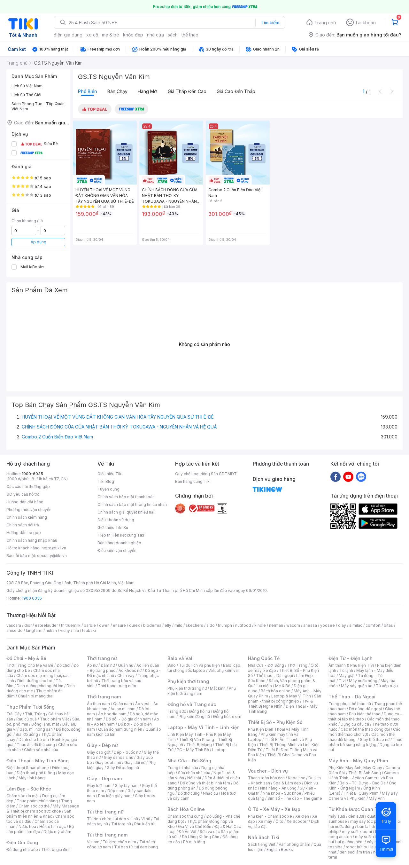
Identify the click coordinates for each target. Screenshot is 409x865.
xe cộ (92, 34)
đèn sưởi (356, 816)
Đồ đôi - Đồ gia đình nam (128, 719)
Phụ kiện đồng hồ (194, 716)
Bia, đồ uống (27, 734)
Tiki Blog (105, 481)
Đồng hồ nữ (199, 711)
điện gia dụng (68, 34)
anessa (310, 625)
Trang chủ (325, 22)
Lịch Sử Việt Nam (27, 85)
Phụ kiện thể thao (365, 714)
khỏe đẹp (133, 34)
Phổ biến (87, 91)
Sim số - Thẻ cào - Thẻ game (294, 798)
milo (178, 625)
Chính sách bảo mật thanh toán (126, 496)
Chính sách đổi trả (22, 525)
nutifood (243, 625)
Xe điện (302, 816)
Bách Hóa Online (186, 809)
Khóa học (296, 777)
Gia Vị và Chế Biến (194, 826)
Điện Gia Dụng (22, 842)
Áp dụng (38, 242)
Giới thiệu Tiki (109, 473)
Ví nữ (145, 818)
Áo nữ (92, 665)
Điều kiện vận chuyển (116, 550)
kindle (260, 625)
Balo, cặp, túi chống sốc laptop (204, 668)
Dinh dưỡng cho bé (34, 680)
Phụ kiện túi (144, 824)
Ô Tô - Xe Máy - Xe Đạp (274, 809)
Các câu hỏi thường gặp (28, 486)
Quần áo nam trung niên (120, 729)
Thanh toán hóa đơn (266, 777)
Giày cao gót (99, 752)
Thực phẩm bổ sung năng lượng (365, 742)
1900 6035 (32, 598)
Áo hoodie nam (112, 714)
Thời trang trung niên (117, 685)
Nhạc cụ (210, 793)
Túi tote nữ (121, 824)
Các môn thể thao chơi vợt (364, 732)
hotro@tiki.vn (54, 548)
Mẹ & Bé (282, 685)
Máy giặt (347, 675)
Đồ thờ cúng (189, 793)
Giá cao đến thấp (236, 91)
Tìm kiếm (270, 22)
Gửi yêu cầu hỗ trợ (22, 494)
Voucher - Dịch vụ (268, 771)
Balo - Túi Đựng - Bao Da (363, 783)
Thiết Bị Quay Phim (361, 793)
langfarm (34, 630)
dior (28, 625)
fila (76, 630)
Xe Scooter (297, 821)
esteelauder (46, 625)
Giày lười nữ (134, 762)
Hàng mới (148, 91)
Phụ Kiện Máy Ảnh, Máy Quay (355, 767)
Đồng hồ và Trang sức (191, 704)
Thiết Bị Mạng (199, 744)
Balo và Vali (180, 658)
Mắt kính (218, 688)
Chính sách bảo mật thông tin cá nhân (132, 504)
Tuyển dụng (108, 489)
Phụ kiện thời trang (188, 681)
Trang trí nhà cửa (182, 767)
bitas (388, 625)
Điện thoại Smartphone (27, 767)
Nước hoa (27, 826)
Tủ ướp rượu (387, 685)
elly (168, 625)
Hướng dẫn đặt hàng (24, 501)
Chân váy (126, 675)
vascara (13, 625)
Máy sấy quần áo (357, 685)
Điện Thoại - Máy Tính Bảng (37, 760)
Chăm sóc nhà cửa (41, 749)
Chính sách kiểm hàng (26, 517)
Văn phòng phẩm (294, 844)
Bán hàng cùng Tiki (193, 481)
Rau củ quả (26, 719)
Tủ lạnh (346, 670)
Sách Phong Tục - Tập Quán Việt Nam (38, 106)
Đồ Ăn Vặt (188, 831)
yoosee (327, 625)
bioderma (152, 625)
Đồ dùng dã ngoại (365, 708)
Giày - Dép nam (104, 778)
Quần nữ (125, 665)
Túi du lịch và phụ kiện (199, 665)
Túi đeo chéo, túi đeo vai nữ (112, 818)
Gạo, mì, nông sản (36, 729)
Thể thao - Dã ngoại (274, 675)
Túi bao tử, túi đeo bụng (136, 847)
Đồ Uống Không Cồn (200, 836)
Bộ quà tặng (194, 841)
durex (134, 625)
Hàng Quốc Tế (264, 658)
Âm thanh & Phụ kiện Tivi (351, 665)
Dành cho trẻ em (34, 739)
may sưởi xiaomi (357, 831)
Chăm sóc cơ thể (34, 806)
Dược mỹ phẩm (57, 831)
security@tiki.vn (52, 555)
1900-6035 (32, 473)
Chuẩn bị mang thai (35, 696)
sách (173, 34)
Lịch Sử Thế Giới (26, 94)
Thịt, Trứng (35, 714)
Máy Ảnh (377, 798)
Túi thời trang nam (107, 834)
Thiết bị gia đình (56, 849)
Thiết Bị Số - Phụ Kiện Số (275, 722)
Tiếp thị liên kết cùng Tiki (120, 535)
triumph (225, 625)
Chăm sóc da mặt (22, 795)
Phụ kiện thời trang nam (201, 691)
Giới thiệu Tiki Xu (112, 527)
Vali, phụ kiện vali (224, 670)
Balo (171, 665)
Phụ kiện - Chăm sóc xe (270, 816)
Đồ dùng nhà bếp (22, 849)
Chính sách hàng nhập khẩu (31, 540)
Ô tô (279, 821)
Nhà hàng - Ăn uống (278, 788)
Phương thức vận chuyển (28, 509)
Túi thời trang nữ (105, 811)
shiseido (14, 630)
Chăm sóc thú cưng (185, 816)
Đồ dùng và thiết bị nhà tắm (205, 783)
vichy (65, 630)
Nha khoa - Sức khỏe (282, 793)
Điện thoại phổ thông (36, 772)
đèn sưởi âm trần (355, 852)
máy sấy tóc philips (368, 821)
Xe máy (265, 821)
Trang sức (176, 711)
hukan (51, 630)
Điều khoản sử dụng (115, 519)
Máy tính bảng (32, 777)
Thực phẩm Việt (54, 719)
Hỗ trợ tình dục (52, 826)
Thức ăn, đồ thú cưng (36, 744)
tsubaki (89, 630)
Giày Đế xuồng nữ (123, 767)
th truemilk (71, 625)
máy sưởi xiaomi (370, 836)
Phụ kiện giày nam (115, 795)
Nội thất (194, 777)
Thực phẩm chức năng (37, 800)
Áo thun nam (98, 703)
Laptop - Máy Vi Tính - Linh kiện (203, 727)
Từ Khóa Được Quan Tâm (356, 809)
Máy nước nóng (363, 680)
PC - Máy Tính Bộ (193, 749)
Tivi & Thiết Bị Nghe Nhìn (280, 704)
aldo (210, 625)
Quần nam (122, 703)
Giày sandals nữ (118, 757)
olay (342, 625)
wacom (293, 625)
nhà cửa (155, 34)
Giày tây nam (127, 785)
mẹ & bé (110, 34)
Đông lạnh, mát (45, 724)
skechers (194, 625)
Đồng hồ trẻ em (227, 716)
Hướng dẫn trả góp (23, 532)
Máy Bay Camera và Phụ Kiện (363, 796)
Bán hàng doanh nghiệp (119, 542)
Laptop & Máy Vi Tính (291, 696)
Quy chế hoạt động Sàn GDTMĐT (206, 473)
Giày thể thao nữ (375, 739)
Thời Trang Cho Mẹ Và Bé (29, 665)
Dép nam (115, 790)
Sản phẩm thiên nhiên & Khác (38, 814)
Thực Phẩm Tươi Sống (30, 707)
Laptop (219, 749)
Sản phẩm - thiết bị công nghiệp (284, 699)
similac (355, 625)
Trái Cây (14, 714)
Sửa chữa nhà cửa (194, 772)
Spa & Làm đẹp (287, 783)
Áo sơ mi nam (123, 708)
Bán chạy (117, 91)
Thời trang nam (104, 696)
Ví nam (93, 841)
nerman (276, 625)
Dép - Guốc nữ (127, 752)
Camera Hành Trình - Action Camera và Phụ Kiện (363, 777)
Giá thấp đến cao (187, 91)
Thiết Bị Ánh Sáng (364, 772)
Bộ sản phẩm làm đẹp (40, 829)
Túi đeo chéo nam (119, 841)
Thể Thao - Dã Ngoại (351, 696)
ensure (119, 625)
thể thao (189, 34)
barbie (90, 625)
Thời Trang (297, 665)
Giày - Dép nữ (102, 745)
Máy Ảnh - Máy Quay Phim (358, 760)
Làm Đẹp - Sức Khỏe (28, 788)
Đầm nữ (108, 665)
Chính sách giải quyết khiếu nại (125, 512)
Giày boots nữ (108, 762)
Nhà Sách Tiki (263, 837)
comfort (373, 625)
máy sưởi (336, 816)
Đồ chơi (63, 665)
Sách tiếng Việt (261, 844)
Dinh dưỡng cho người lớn (40, 685)
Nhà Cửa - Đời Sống (189, 760)
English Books (279, 849)
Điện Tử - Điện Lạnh (350, 658)
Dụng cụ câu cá (355, 724)
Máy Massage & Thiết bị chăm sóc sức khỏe (42, 809)
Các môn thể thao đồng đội (365, 729)
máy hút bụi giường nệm (362, 839)
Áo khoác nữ (130, 670)
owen (104, 625)
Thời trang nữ (102, 658)
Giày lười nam (99, 785)
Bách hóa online (275, 690)
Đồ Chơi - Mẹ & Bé (26, 658)
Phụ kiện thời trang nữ (187, 688)
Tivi (342, 680)
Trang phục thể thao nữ (349, 703)
